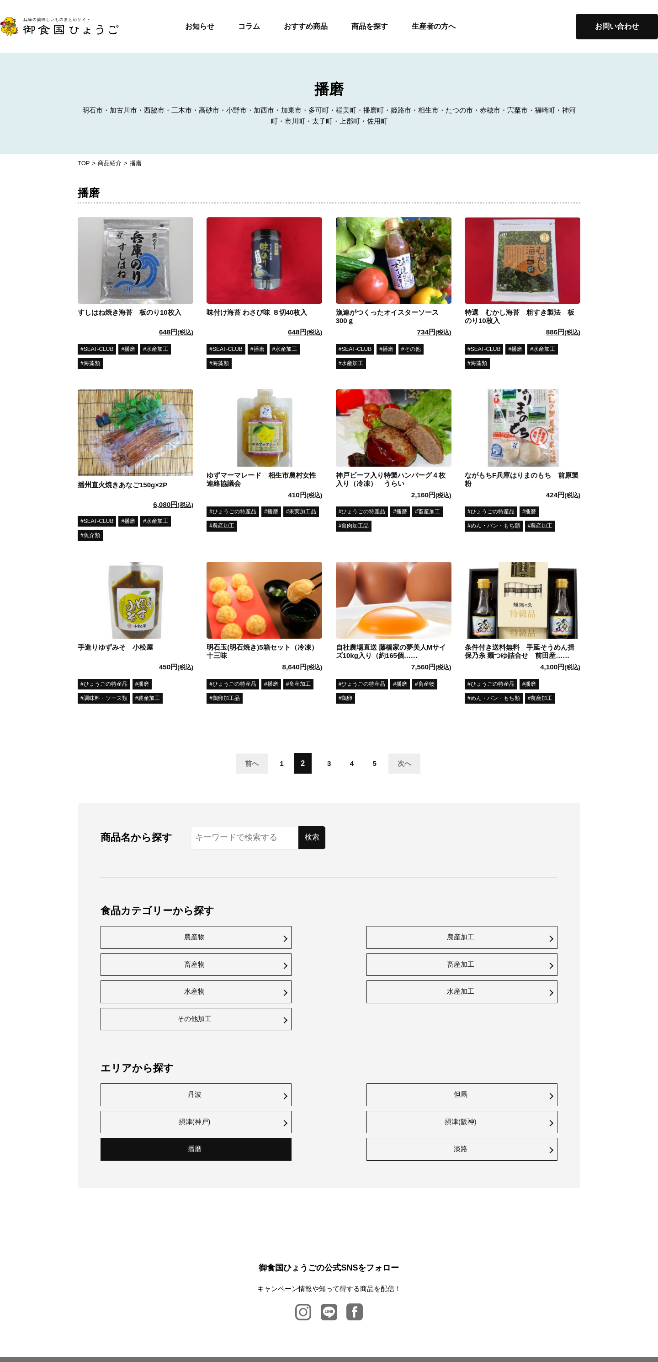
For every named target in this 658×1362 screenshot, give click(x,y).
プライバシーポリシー (334, 1304)
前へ (244, 764)
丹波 (155, 1041)
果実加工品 (302, 513)
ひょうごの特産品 (234, 513)
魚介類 (92, 536)
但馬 (271, 1041)
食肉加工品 (355, 527)
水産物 (155, 965)
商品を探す (369, 26)
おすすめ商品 (306, 26)
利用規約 (385, 1304)
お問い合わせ (617, 26)
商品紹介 (110, 163)
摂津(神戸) (387, 1041)
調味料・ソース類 (105, 699)
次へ (407, 764)
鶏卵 (346, 699)
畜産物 (426, 685)
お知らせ (199, 26)
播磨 (129, 349)
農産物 (155, 937)
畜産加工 (429, 513)
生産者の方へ (434, 26)
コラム (249, 26)
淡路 (271, 1069)
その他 (412, 349)
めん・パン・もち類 (495, 527)
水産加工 (157, 349)
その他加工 (387, 965)
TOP (84, 163)
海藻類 (92, 364)
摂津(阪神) (503, 1041)
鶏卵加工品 (226, 699)
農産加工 (223, 527)
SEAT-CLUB (99, 349)
